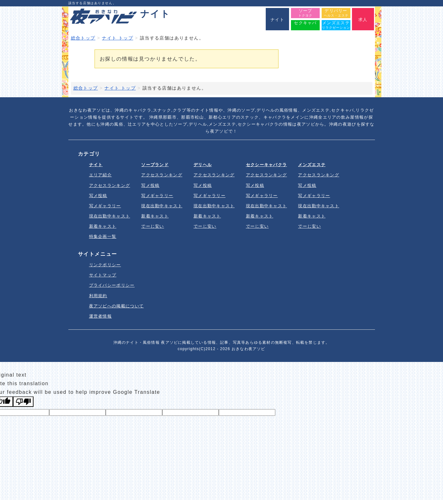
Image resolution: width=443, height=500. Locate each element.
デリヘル (203, 164)
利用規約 (98, 295)
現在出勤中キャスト (109, 216)
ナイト (96, 164)
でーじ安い (152, 226)
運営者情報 (100, 316)
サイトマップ (103, 275)
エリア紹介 (100, 175)
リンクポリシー (105, 264)
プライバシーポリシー (112, 285)
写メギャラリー (105, 205)
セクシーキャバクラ (266, 164)
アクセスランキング (109, 185)
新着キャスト (103, 226)
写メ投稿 (98, 195)
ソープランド (155, 164)
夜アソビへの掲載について (116, 306)
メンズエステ (311, 164)
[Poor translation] (23, 401)
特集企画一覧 (103, 236)
